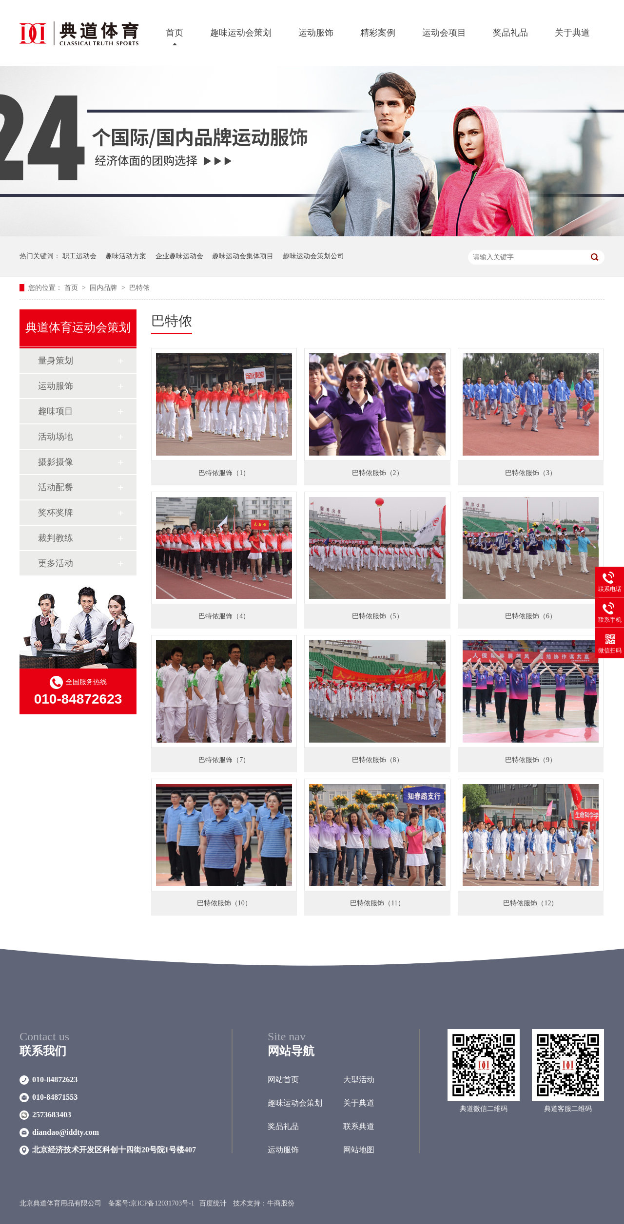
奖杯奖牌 (55, 512)
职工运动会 (79, 256)
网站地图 (358, 1150)
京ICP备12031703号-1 (162, 1203)
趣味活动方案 (125, 256)
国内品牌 (104, 287)
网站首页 (283, 1079)
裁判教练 (55, 538)
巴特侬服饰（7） (224, 760)
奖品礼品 (510, 33)
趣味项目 (55, 411)
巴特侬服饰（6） (530, 616)
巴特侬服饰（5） (377, 616)
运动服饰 (315, 33)
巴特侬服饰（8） (377, 760)
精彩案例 (377, 33)
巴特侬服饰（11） (377, 903)
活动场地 (55, 436)
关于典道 (572, 33)
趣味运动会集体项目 (242, 256)
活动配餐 (55, 487)
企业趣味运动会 (179, 256)
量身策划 (55, 360)
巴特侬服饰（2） (377, 473)
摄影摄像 (55, 462)
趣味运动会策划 (241, 33)
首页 (174, 33)
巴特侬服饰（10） (224, 903)
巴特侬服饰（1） (224, 473)
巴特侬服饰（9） (530, 760)
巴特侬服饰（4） (224, 616)
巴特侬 (139, 287)
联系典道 (358, 1126)
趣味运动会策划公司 (313, 256)
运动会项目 (444, 33)
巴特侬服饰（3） (530, 473)
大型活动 (358, 1079)
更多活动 (55, 563)
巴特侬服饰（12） (530, 903)
